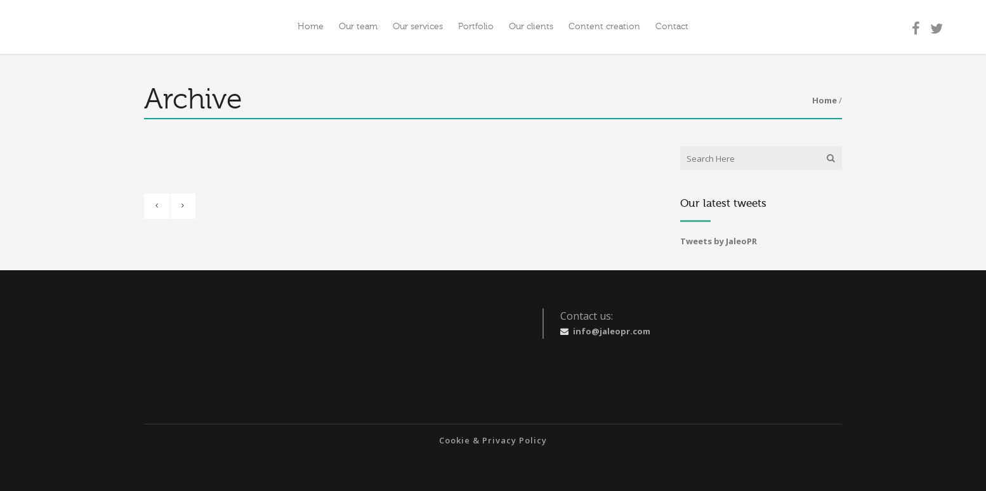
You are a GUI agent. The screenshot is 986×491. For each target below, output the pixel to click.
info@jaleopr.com (611, 331)
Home (824, 100)
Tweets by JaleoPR (718, 241)
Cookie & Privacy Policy (493, 440)
